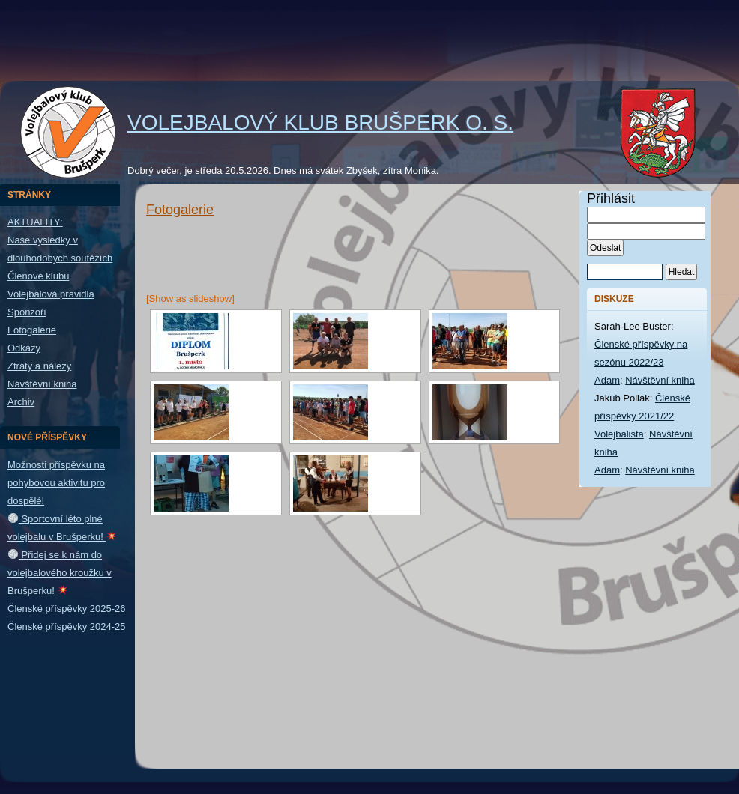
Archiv (20, 401)
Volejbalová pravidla (50, 294)
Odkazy (23, 348)
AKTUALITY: (35, 222)
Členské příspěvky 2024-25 (66, 626)
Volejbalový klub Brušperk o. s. (320, 122)
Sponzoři (26, 312)
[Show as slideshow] (190, 298)
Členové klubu (38, 276)
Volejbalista (619, 434)
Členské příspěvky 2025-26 (66, 608)
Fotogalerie (31, 330)
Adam (607, 380)
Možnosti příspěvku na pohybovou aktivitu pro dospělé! (56, 482)
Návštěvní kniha (42, 384)
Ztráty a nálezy (39, 366)
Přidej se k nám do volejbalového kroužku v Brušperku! (59, 572)
